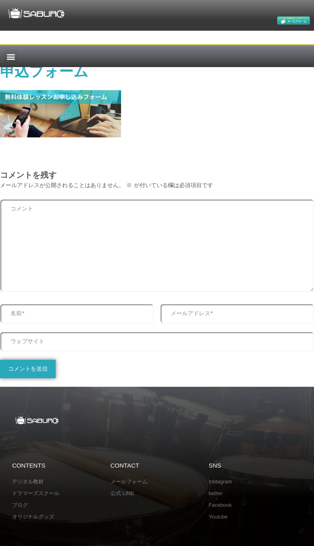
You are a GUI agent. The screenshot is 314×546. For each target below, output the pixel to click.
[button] (10, 56)
